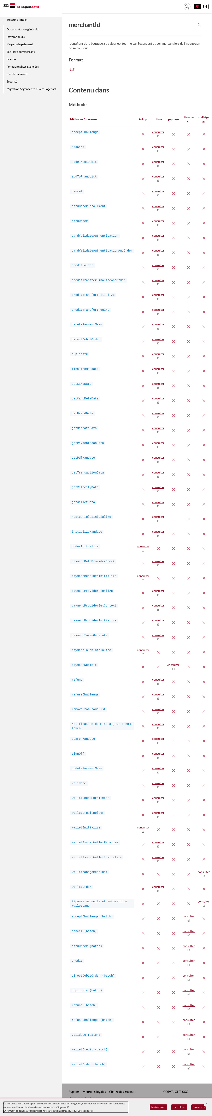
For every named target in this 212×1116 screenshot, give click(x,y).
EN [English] (205, 6)
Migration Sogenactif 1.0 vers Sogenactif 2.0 (34, 89)
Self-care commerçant (21, 51)
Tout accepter (158, 1107)
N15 (72, 70)
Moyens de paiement (20, 44)
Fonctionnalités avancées (23, 66)
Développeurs (16, 36)
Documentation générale (22, 29)
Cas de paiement (17, 74)
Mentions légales (94, 1091)
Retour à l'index (17, 19)
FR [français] (197, 6)
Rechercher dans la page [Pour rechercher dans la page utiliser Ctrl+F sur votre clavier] (199, 25)
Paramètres (199, 1107)
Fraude (11, 59)
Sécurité (12, 81)
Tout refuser (179, 1107)
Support (74, 1091)
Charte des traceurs (122, 1091)
